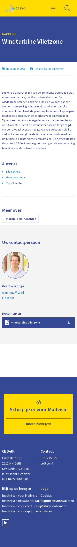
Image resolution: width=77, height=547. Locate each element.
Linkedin (8, 298)
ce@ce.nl (47, 463)
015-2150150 (49, 458)
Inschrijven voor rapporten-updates (19, 511)
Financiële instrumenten (20, 219)
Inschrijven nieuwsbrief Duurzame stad (19, 501)
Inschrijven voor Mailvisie (19, 495)
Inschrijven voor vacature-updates (19, 506)
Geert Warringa (15, 177)
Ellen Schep (13, 171)
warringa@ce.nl (13, 292)
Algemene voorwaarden (57, 501)
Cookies (46, 495)
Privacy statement (54, 506)
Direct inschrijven (38, 424)
